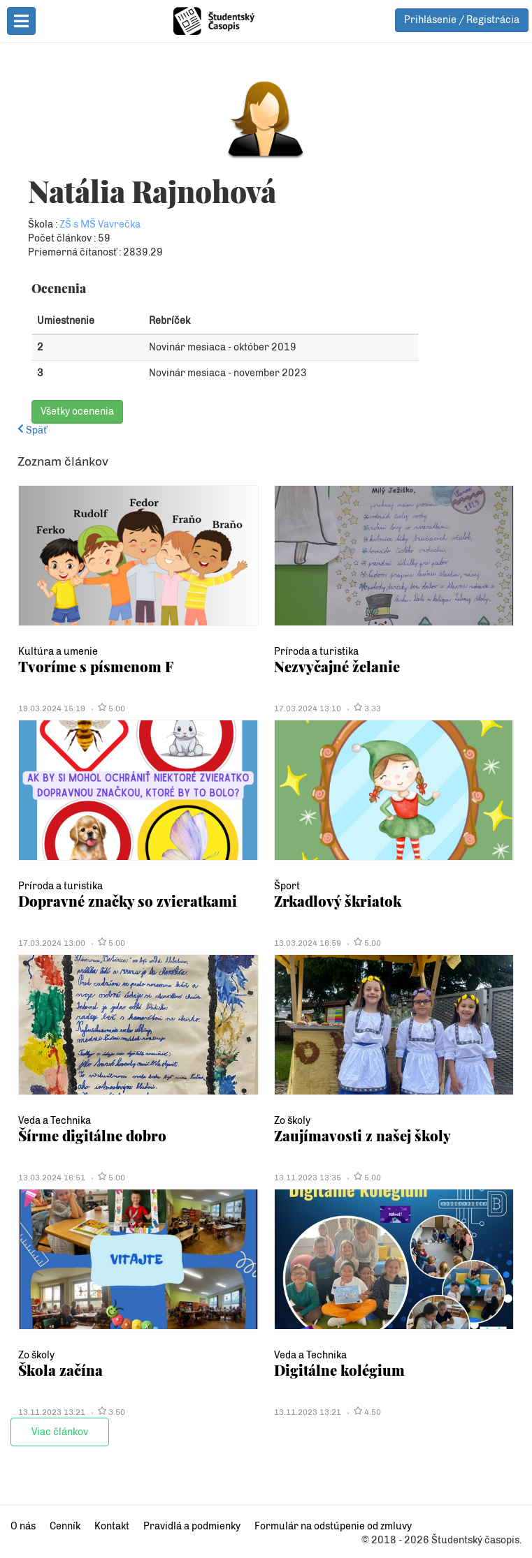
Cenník (65, 1526)
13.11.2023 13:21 (51, 1412)
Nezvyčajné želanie (337, 666)
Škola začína (60, 1369)
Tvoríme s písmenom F (95, 666)
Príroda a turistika (316, 652)
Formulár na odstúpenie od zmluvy (333, 1526)
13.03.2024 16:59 (307, 943)
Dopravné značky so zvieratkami (127, 900)
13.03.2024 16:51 (51, 1177)
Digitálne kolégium (339, 1369)
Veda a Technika (54, 1121)
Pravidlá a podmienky (191, 1526)
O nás (23, 1526)
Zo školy (292, 1121)
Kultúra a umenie (58, 652)
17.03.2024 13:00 (51, 943)
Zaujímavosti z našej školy (362, 1135)
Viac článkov (59, 1432)
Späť (32, 430)
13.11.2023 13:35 (307, 1177)
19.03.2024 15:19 (51, 708)
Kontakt (111, 1526)
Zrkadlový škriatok (337, 900)
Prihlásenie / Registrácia (461, 20)
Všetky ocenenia (77, 411)
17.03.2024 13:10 (307, 708)
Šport (287, 886)
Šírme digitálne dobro (92, 1135)
